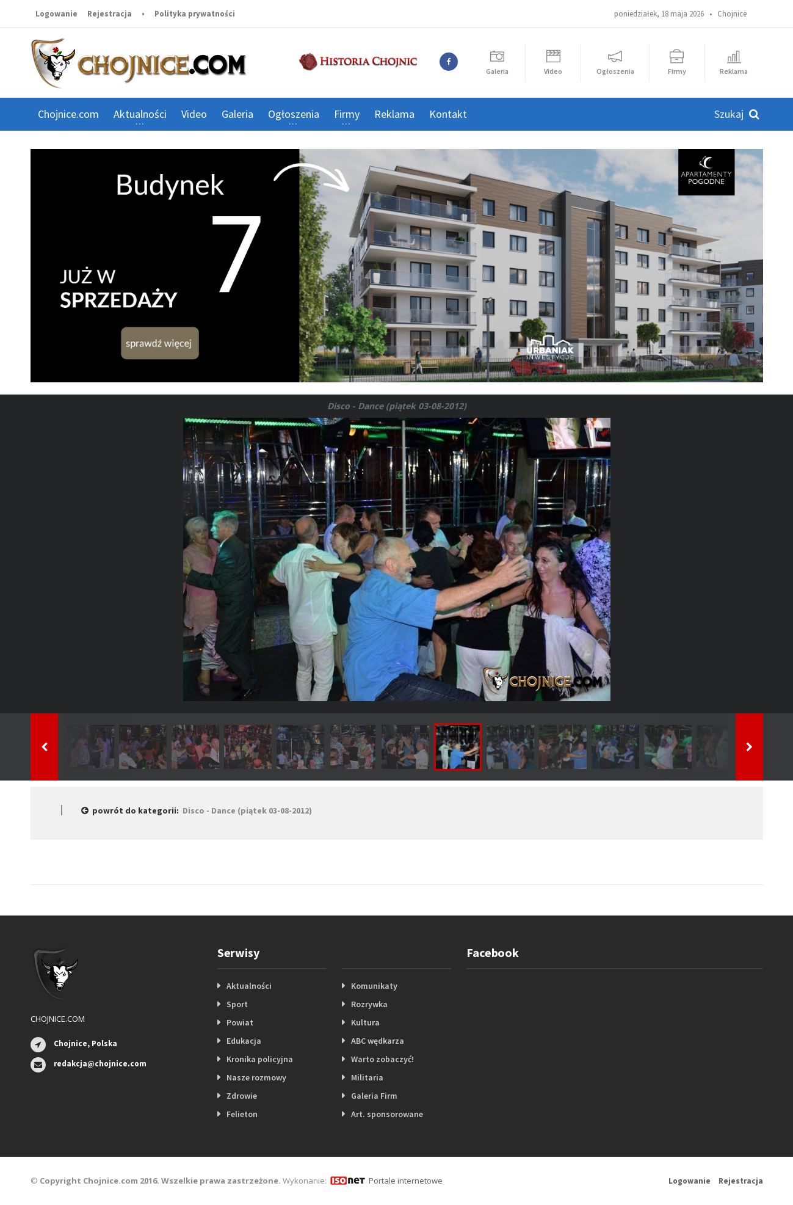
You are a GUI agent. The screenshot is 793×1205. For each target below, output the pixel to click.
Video (194, 114)
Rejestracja (109, 14)
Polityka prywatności (194, 14)
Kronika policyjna (259, 1059)
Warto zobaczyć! (382, 1059)
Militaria (367, 1077)
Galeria (237, 114)
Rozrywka (369, 1004)
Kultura (365, 1022)
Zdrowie (241, 1095)
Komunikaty (374, 985)
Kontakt (448, 114)
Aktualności (249, 985)
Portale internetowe (406, 1180)
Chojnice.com (68, 114)
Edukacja (243, 1040)
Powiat (239, 1022)
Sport (237, 1004)
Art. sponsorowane (387, 1114)
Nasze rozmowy (256, 1077)
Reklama (394, 114)
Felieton (242, 1114)
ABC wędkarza (377, 1040)
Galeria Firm (374, 1095)
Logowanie (56, 14)
